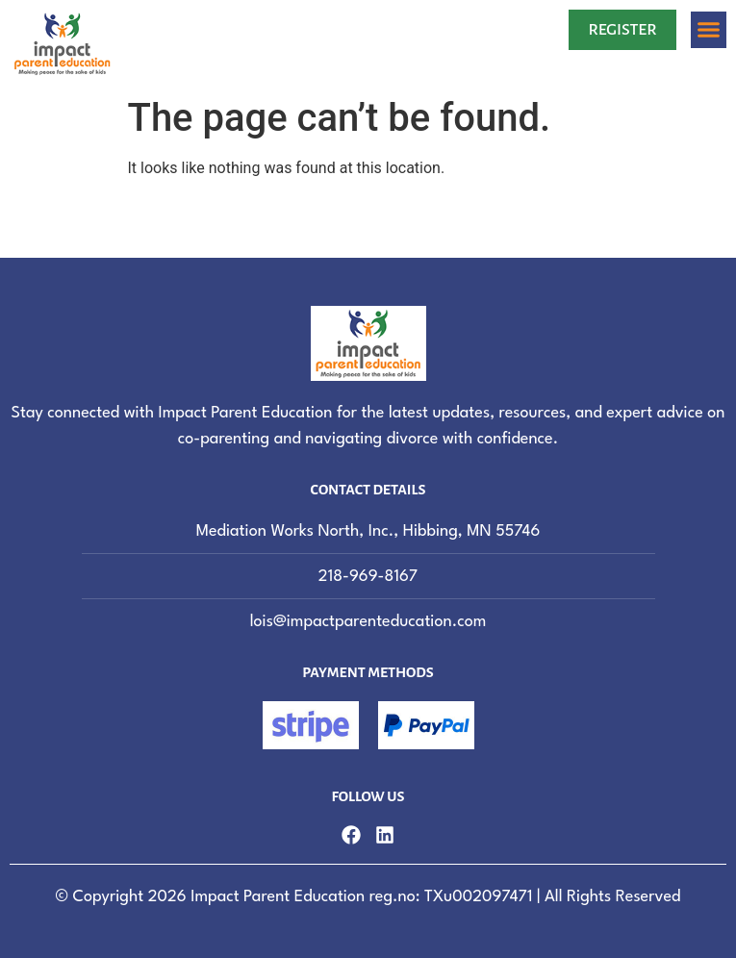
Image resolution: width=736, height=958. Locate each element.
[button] (709, 30)
